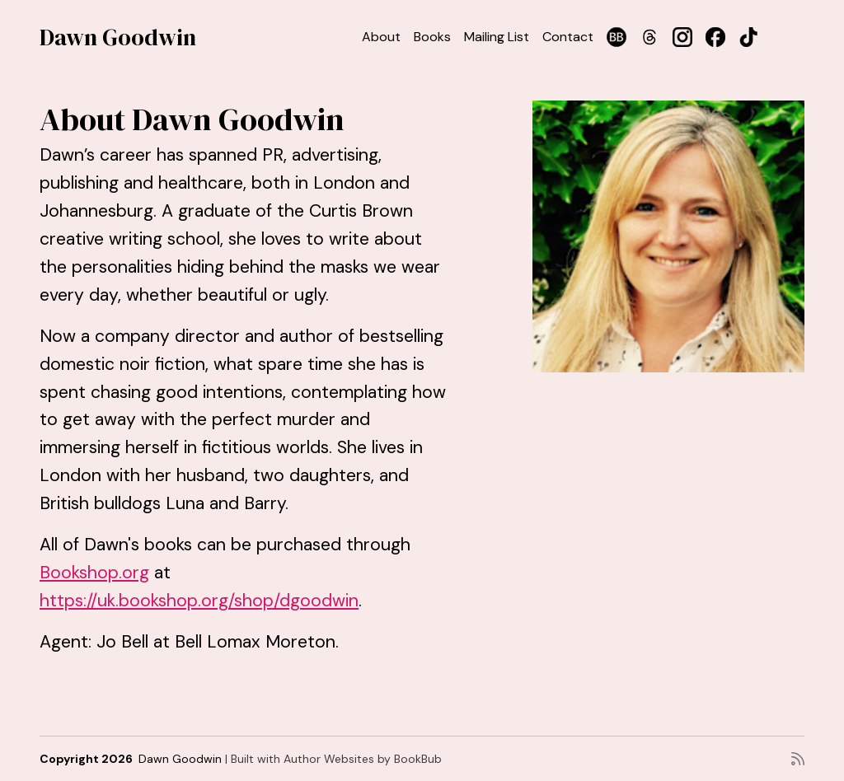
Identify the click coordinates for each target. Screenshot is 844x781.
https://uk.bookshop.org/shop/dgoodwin (199, 600)
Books (432, 36)
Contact (567, 36)
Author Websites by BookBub (363, 758)
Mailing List (496, 36)
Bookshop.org (94, 572)
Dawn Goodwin (118, 37)
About (381, 36)
